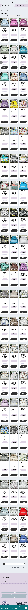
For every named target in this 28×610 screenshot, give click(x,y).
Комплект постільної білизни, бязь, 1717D (23, 329)
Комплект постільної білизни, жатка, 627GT (14, 519)
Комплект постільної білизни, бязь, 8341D (23, 111)
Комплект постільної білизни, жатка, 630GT (14, 492)
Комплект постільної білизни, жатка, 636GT (5, 492)
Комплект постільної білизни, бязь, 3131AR (23, 247)
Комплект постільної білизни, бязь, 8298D (4, 437)
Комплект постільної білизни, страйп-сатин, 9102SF (14, 247)
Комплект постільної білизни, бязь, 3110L (4, 302)
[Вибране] (23, 1)
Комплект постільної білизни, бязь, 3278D (23, 410)
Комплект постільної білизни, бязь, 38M (23, 274)
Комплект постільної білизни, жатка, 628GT (5, 519)
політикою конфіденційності (14, 608)
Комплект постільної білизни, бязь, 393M (14, 166)
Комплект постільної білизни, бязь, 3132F (4, 193)
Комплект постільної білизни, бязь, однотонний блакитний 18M (23, 193)
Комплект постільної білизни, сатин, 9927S (14, 546)
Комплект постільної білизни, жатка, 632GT (14, 464)
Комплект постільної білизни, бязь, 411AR (4, 30)
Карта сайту (14, 597)
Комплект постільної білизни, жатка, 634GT (23, 437)
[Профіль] (20, 1)
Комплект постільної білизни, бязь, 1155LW (4, 138)
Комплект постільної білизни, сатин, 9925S (23, 546)
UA (23, 5)
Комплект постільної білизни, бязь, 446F (4, 329)
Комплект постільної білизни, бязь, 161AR (14, 57)
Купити (4, 40)
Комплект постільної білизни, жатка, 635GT (14, 437)
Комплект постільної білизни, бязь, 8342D (14, 111)
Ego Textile (3, 10)
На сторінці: (18, 15)
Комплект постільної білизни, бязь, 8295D (14, 410)
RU (20, 5)
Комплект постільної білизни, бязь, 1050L (14, 329)
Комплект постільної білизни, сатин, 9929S (23, 519)
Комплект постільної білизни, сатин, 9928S (5, 546)
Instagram (14, 594)
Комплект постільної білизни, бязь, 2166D (23, 356)
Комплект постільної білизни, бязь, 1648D (4, 356)
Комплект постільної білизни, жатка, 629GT (23, 492)
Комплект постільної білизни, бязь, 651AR (23, 84)
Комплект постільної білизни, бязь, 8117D (23, 166)
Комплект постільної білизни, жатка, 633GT (5, 464)
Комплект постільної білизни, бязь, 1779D (14, 383)
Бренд (6, 10)
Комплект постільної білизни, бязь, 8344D (23, 138)
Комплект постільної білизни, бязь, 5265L (23, 220)
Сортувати (10, 15)
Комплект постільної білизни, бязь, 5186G (14, 220)
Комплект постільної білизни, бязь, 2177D (4, 383)
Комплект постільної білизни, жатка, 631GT (23, 464)
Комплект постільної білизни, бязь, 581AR (4, 57)
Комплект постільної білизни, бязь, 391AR (4, 84)
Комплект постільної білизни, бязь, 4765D (23, 383)
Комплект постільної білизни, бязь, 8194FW (4, 220)
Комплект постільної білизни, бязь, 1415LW (14, 302)
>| (24, 563)
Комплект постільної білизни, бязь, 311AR (4, 274)
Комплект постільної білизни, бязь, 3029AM (14, 193)
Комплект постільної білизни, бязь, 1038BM (4, 410)
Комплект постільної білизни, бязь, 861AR (23, 57)
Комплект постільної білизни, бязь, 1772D (14, 356)
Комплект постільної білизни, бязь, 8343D (14, 138)
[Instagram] (12, 2)
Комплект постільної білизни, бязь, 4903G (4, 247)
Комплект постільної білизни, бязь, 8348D (14, 84)
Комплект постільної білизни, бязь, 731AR (23, 30)
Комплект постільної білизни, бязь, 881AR (4, 111)
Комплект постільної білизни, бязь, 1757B (23, 302)
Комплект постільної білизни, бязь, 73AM (14, 30)
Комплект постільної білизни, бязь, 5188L (14, 274)
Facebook (14, 592)
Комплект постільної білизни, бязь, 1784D (4, 166)
